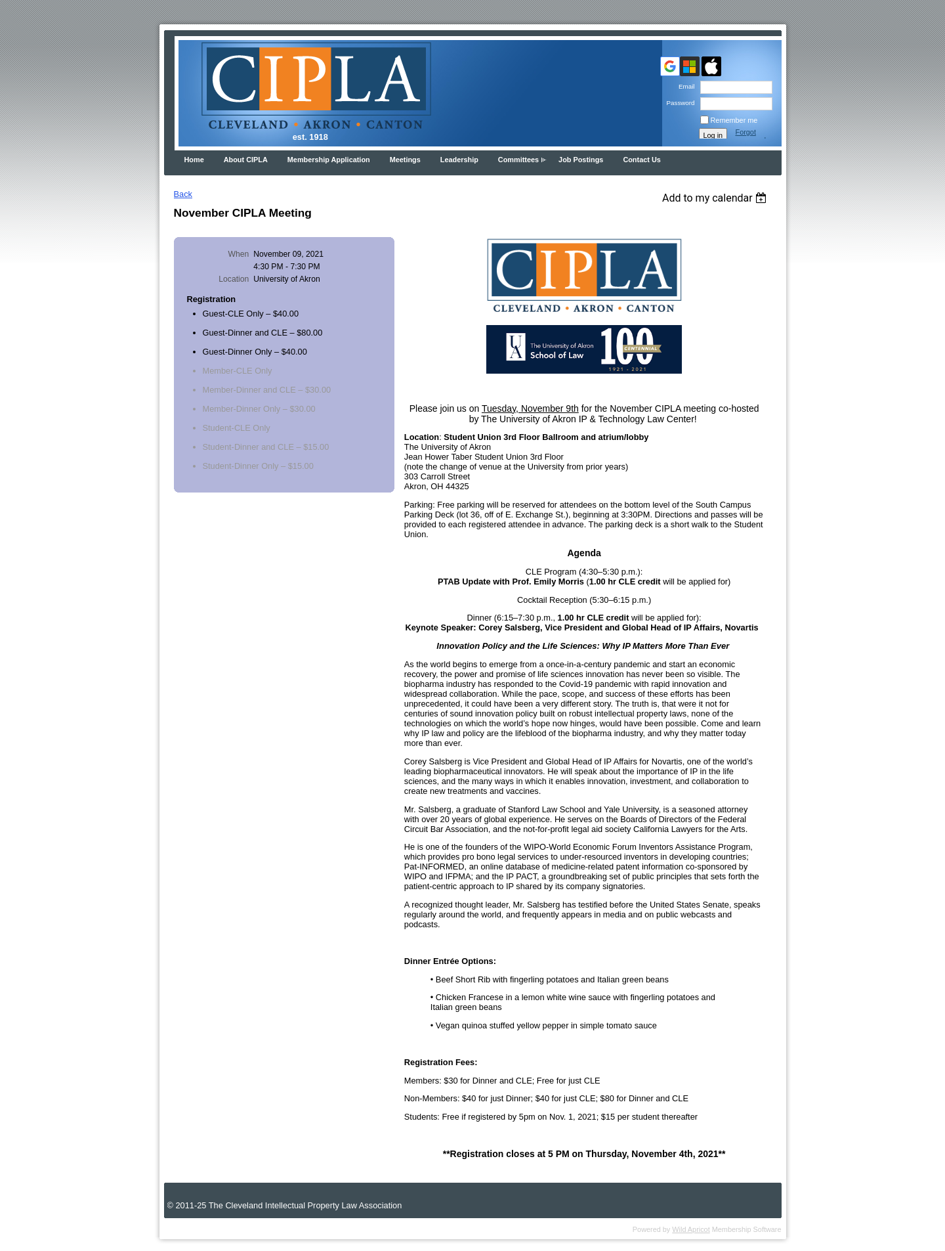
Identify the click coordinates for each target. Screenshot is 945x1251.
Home (194, 160)
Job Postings (580, 160)
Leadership (459, 160)
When (238, 254)
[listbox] (716, 198)
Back (183, 194)
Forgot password (751, 136)
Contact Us (641, 160)
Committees (518, 160)
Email (685, 86)
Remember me (734, 120)
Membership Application (328, 160)
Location (234, 279)
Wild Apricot (690, 1229)
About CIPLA (246, 160)
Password (678, 102)
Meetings (405, 160)
